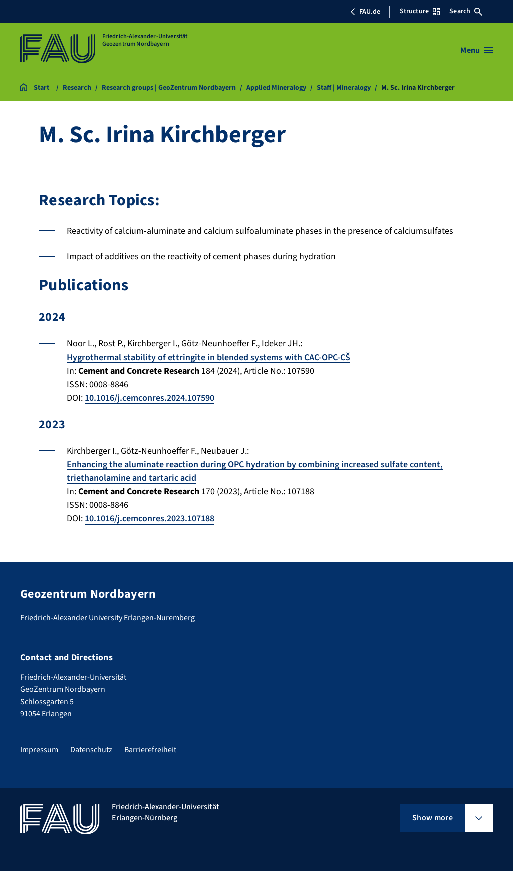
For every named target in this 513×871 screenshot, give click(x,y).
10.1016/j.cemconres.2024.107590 (149, 398)
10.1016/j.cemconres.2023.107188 (149, 518)
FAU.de (365, 12)
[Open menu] (476, 50)
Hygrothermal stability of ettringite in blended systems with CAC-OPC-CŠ (208, 357)
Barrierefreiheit (150, 749)
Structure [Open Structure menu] (420, 11)
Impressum (39, 749)
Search (465, 11)
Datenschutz (91, 749)
